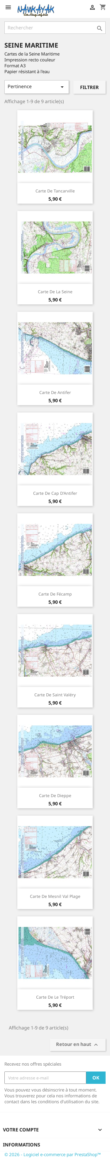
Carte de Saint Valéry (55, 694)
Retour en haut (77, 1045)
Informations (21, 1144)
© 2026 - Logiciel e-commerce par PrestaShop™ (52, 1154)
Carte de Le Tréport (55, 997)
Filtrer (89, 87)
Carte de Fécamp (55, 594)
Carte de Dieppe (55, 795)
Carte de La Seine (55, 291)
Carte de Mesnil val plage (55, 896)
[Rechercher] (55, 27)
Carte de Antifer (55, 392)
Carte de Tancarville (55, 191)
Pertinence (37, 86)
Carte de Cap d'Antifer (55, 493)
